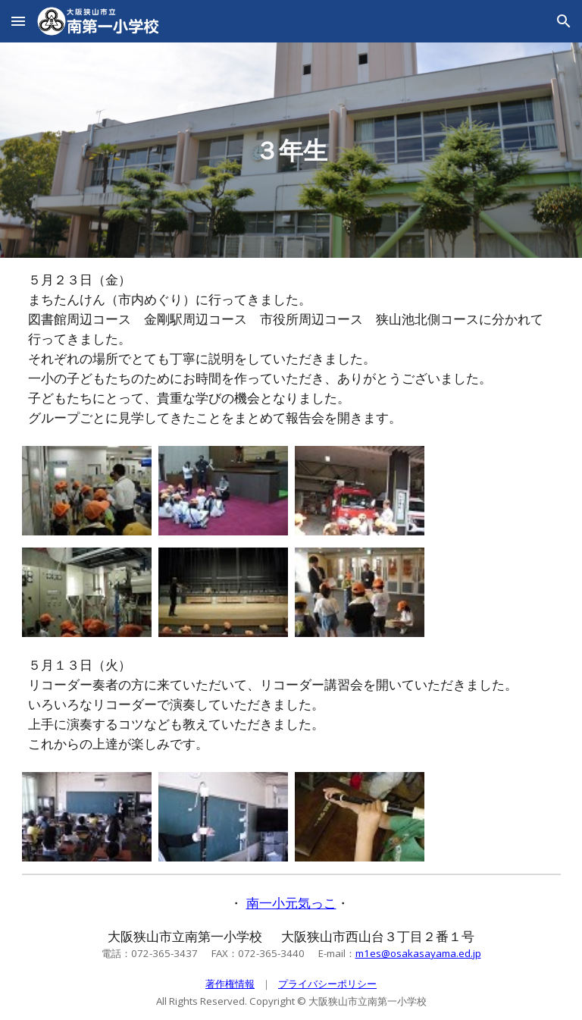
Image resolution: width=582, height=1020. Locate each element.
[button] (18, 21)
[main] (291, 150)
